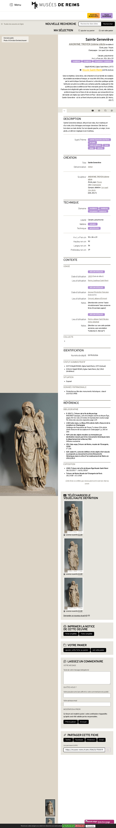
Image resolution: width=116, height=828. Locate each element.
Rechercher (108, 24)
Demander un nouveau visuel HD (75, 616)
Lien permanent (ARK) (70, 745)
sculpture (76, 61)
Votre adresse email (70, 701)
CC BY (80, 535)
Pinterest (91, 740)
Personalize (91, 826)
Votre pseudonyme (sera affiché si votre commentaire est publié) (85, 692)
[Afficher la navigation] (11, 5)
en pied (92, 142)
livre (106, 145)
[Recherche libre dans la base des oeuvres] (90, 24)
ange (91, 148)
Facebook (79, 740)
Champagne (96, 185)
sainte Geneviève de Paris (99, 140)
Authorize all (68, 826)
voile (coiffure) (95, 145)
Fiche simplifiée (71, 634)
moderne (87, 61)
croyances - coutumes (103, 61)
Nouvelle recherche (60, 24)
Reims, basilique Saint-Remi (98, 281)
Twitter (68, 740)
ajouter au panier (87, 31)
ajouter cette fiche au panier (76, 650)
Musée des (93, 15)
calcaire (93, 224)
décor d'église (96, 272)
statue (90, 167)
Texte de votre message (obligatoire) (76, 670)
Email (101, 740)
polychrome (94, 228)
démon (100, 148)
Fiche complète (86, 634)
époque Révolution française (98, 292)
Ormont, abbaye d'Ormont (97, 298)
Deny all (81, 826)
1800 (90, 276)
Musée (106, 15)
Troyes (99, 182)
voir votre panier (106, 31)
